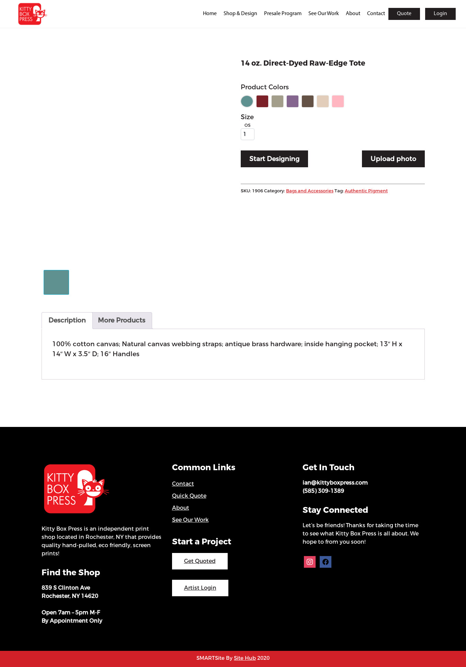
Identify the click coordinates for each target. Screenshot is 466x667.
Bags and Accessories (309, 191)
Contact (376, 13)
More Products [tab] (121, 320)
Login (440, 13)
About (353, 13)
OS (247, 125)
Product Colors (265, 87)
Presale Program (283, 13)
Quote (404, 13)
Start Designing (274, 159)
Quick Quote (189, 495)
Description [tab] (67, 320)
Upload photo (393, 159)
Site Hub (245, 658)
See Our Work (323, 13)
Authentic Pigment (366, 191)
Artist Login (200, 587)
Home (210, 13)
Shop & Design (240, 13)
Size (247, 117)
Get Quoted (200, 561)
